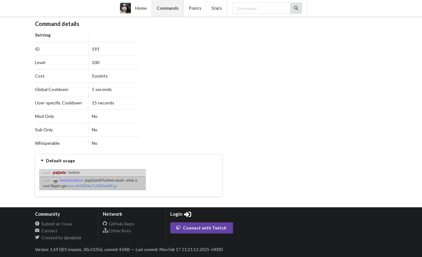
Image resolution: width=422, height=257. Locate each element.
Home (133, 8)
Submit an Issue (53, 223)
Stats (216, 8)
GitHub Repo (119, 223)
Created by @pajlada (58, 237)
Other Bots (117, 230)
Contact (46, 230)
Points (195, 8)
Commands (168, 8)
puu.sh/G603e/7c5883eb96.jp (92, 186)
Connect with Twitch (201, 227)
